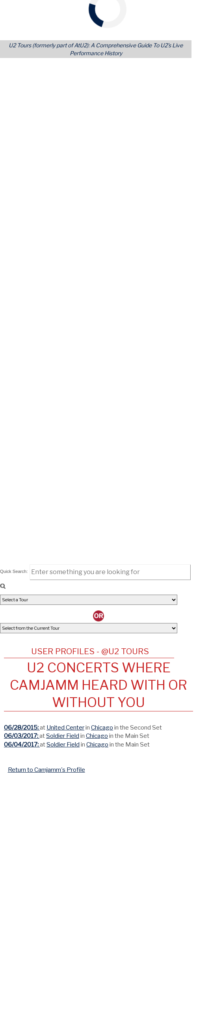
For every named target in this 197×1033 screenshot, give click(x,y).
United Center (65, 727)
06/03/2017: (21, 735)
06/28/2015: (22, 727)
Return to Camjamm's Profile (46, 769)
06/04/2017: (22, 744)
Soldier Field (62, 735)
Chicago (102, 727)
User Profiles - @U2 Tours (90, 651)
